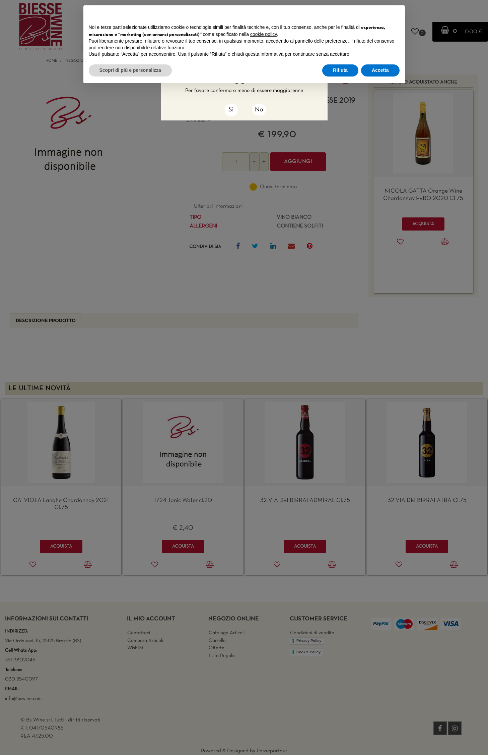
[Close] (231, 110)
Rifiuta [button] (340, 70)
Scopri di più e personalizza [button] (130, 70)
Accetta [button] (380, 70)
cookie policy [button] (263, 34)
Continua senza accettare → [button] (368, 13)
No (259, 110)
